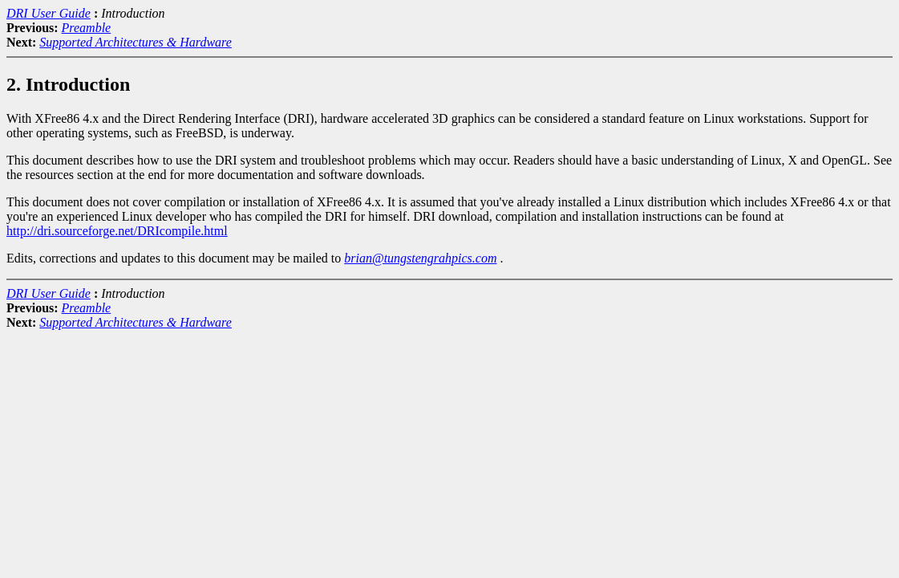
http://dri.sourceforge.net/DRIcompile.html (117, 231)
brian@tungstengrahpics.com (420, 258)
